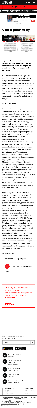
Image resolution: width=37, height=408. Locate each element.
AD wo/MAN (28, 394)
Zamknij (33, 397)
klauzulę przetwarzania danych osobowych (16, 403)
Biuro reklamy (9, 394)
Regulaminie (4, 405)
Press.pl (27, 392)
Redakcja (8, 390)
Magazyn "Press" (29, 390)
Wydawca (8, 392)
